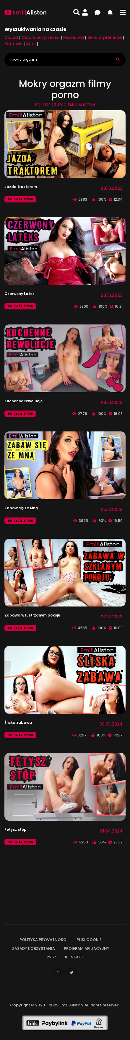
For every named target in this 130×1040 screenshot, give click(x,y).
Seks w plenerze (104, 37)
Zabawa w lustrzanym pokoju (32, 615)
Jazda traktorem (20, 186)
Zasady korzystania (33, 948)
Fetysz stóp (15, 829)
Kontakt (74, 957)
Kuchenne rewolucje (23, 400)
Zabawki (13, 44)
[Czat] (100, 12)
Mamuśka (73, 37)
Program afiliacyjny (86, 948)
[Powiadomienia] (113, 12)
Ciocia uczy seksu (41, 37)
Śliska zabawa (18, 722)
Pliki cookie (89, 939)
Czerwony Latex (19, 293)
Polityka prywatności (44, 939)
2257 (51, 957)
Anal (31, 44)
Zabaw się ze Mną (21, 507)
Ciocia (11, 37)
